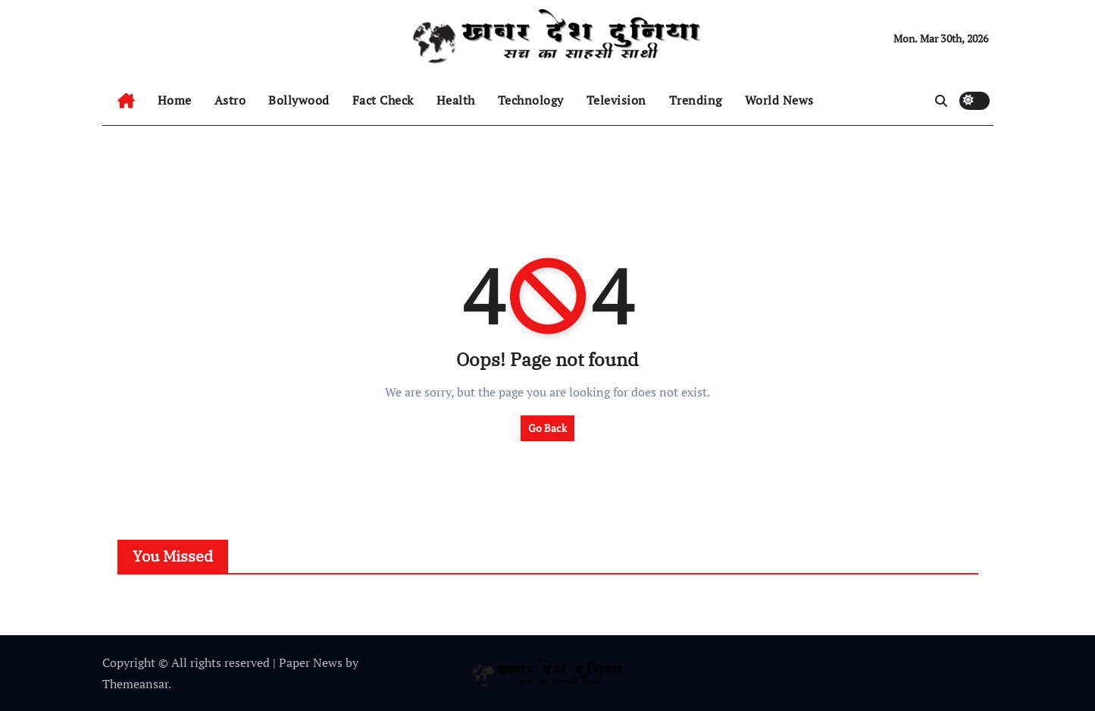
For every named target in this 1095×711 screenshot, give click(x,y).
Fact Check (383, 100)
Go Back (547, 428)
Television (616, 100)
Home (175, 100)
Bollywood (299, 100)
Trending (695, 100)
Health (455, 100)
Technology (531, 100)
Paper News (311, 662)
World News (779, 100)
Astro (230, 100)
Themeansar (135, 683)
